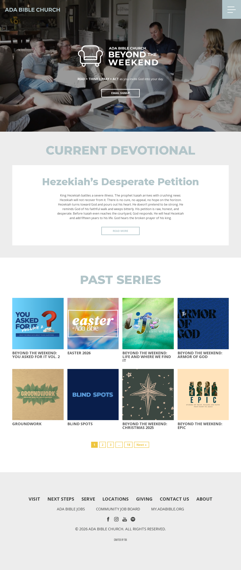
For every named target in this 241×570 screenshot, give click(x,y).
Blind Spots (80, 424)
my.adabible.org (167, 509)
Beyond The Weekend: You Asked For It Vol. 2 (36, 355)
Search (213, 9)
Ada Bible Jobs (71, 509)
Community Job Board (118, 509)
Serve (88, 499)
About (204, 499)
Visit (34, 499)
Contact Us (174, 499)
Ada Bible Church (30, 9)
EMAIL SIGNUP (120, 93)
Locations (115, 499)
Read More (120, 231)
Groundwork (26, 424)
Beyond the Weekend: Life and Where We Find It (146, 356)
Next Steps (60, 499)
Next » (142, 445)
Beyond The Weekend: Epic (200, 426)
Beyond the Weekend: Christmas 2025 (144, 426)
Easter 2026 (79, 353)
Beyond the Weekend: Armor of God (200, 355)
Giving (144, 499)
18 (128, 445)
